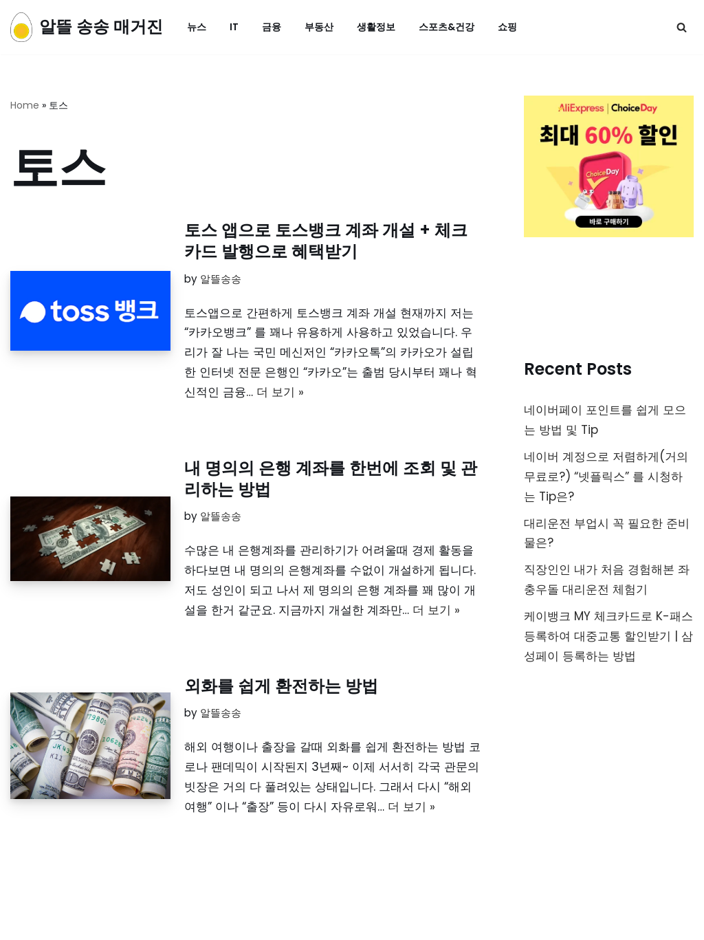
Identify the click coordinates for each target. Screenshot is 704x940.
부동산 (319, 27)
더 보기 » (280, 392)
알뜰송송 (220, 279)
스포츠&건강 (446, 27)
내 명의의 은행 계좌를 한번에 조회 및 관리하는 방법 (330, 479)
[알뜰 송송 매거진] (86, 27)
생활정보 (376, 27)
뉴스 (196, 27)
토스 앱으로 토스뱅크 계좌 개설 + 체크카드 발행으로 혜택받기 (326, 241)
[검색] (681, 27)
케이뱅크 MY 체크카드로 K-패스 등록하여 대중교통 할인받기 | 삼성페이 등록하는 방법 (608, 636)
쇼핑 (507, 27)
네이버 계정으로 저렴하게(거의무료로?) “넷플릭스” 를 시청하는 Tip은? (606, 476)
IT (234, 27)
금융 (271, 27)
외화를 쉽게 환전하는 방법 (281, 686)
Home (24, 105)
